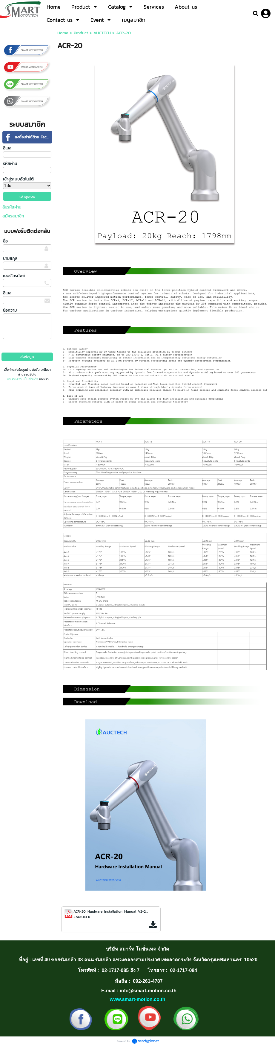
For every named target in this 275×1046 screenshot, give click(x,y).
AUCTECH (102, 33)
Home (62, 33)
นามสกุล (10, 258)
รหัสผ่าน (10, 163)
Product (81, 33)
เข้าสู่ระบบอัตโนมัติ (18, 179)
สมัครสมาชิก (13, 216)
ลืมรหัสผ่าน (11, 207)
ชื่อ (5, 241)
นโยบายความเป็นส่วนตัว (22, 379)
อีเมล (7, 148)
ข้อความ (10, 310)
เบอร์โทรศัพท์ (14, 276)
